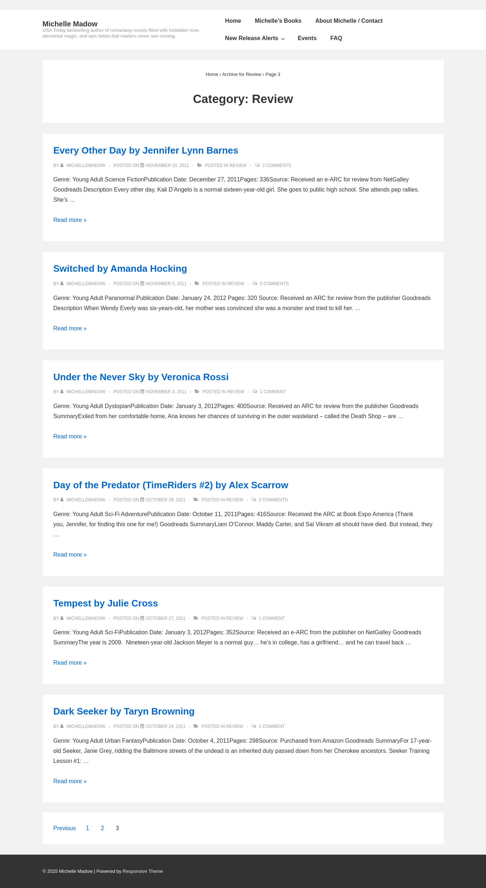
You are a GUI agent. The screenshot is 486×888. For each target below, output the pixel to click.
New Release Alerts (256, 38)
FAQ (336, 38)
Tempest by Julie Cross (105, 603)
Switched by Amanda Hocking (120, 268)
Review (237, 165)
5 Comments (274, 283)
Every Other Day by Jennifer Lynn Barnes (145, 150)
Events (307, 38)
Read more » (70, 220)
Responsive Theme (142, 871)
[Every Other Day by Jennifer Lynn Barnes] (167, 165)
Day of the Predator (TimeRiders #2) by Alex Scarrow (170, 485)
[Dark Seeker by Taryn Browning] (165, 726)
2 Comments (276, 165)
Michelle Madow (70, 24)
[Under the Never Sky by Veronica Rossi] (166, 391)
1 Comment (273, 391)
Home (233, 21)
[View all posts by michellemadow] (83, 165)
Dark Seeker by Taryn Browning (124, 711)
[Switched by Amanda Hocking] (166, 283)
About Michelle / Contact (349, 21)
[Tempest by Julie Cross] (165, 618)
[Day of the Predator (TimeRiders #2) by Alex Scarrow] (165, 499)
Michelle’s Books (278, 21)
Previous (64, 828)
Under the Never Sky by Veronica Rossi (141, 377)
